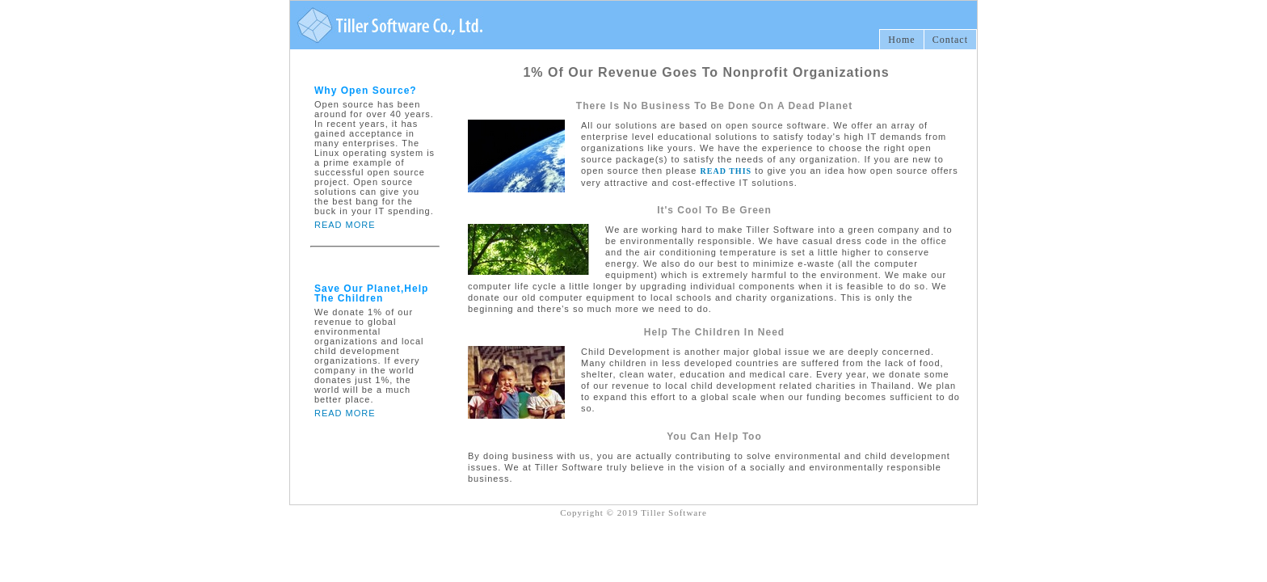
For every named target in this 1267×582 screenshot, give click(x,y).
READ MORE (345, 225)
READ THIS (726, 171)
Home (901, 39)
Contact (950, 39)
